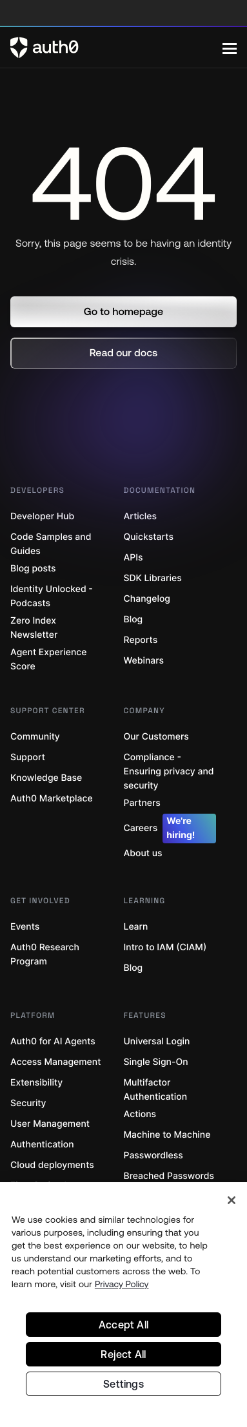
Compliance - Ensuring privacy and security (169, 771)
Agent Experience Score (48, 659)
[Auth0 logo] (116, 48)
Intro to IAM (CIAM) (165, 947)
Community (35, 736)
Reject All (123, 1354)
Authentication (42, 1144)
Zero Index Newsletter (33, 627)
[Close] (231, 1200)
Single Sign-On (156, 1062)
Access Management (55, 1062)
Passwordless (153, 1155)
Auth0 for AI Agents (52, 1041)
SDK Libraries (153, 578)
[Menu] (229, 47)
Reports (141, 640)
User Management (50, 1123)
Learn (136, 926)
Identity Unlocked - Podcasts (51, 596)
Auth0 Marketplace (51, 798)
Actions (140, 1114)
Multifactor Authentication (156, 1089)
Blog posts (33, 568)
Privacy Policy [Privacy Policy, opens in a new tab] (122, 1284)
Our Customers (156, 736)
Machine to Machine (167, 1134)
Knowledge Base (46, 777)
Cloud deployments (52, 1165)
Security (28, 1103)
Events (24, 926)
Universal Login (157, 1041)
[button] (123, 311)
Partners (142, 803)
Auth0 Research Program (44, 954)
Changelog (147, 598)
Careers (170, 828)
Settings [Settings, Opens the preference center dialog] (123, 1384)
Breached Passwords (169, 1176)
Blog (133, 619)
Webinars (144, 660)
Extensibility (36, 1082)
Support (27, 757)
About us (143, 853)
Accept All (123, 1324)
